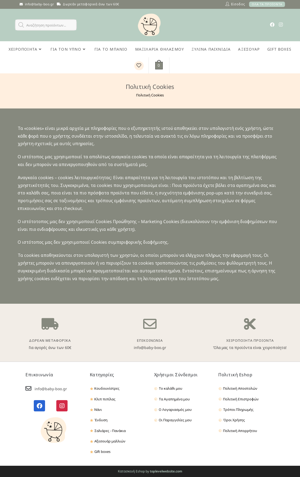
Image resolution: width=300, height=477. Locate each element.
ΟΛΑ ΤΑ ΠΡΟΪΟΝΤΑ (267, 4)
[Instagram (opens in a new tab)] (281, 24)
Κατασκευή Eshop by (150, 471)
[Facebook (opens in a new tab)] (272, 24)
